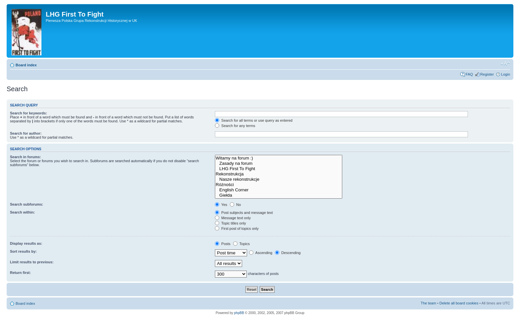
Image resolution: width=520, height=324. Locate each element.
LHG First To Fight (278, 168)
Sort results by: (23, 251)
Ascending (260, 253)
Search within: (22, 212)
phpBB (239, 313)
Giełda (278, 195)
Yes (221, 205)
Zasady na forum (278, 163)
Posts (222, 244)
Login (505, 74)
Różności (278, 184)
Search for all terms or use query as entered (253, 120)
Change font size (505, 64)
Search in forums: (25, 157)
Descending (287, 253)
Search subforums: (26, 204)
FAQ (469, 74)
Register (487, 74)
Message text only (233, 218)
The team (428, 303)
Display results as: (26, 243)
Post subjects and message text (244, 213)
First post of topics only (237, 228)
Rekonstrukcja (278, 174)
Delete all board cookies (458, 303)
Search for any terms (235, 126)
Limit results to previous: (31, 262)
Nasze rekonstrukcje (278, 179)
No (235, 205)
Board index (26, 65)
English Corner (278, 190)
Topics (241, 244)
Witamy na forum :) (278, 158)
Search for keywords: (28, 113)
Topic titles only (230, 223)
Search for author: (25, 133)
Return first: (20, 273)
